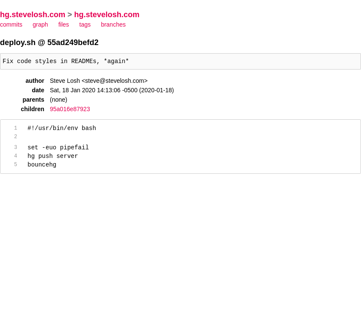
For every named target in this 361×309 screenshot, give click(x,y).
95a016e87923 (70, 110)
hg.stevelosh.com (32, 14)
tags (85, 24)
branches (113, 24)
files (63, 24)
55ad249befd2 (72, 42)
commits (11, 24)
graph (40, 24)
